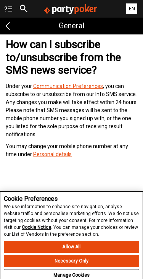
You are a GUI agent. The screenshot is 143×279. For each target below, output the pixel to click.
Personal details (52, 154)
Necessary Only (72, 263)
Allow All (71, 249)
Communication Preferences (68, 86)
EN (132, 8)
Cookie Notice (36, 229)
